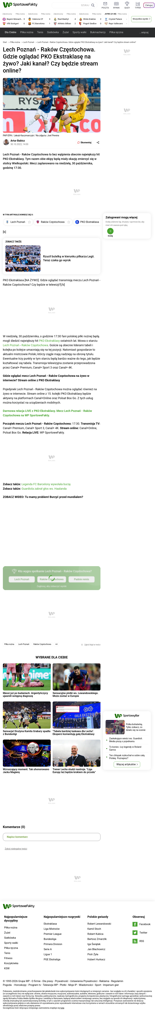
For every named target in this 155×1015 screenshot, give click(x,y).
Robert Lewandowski (99, 923)
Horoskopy (20, 984)
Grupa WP (24, 981)
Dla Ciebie (10, 32)
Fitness (8, 958)
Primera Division (53, 944)
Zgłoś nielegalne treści (16, 848)
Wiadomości (86, 984)
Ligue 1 (48, 954)
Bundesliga (50, 939)
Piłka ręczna (116, 32)
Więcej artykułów (126, 764)
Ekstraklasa (50, 923)
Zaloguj (149, 5)
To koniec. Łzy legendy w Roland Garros (125, 748)
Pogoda (7, 984)
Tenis (40, 32)
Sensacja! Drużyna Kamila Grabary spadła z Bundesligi (26, 733)
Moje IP (72, 984)
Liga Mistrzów (52, 928)
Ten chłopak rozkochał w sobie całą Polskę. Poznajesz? (126, 756)
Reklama (104, 981)
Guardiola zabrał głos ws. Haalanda (44, 488)
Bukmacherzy (98, 32)
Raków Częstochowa (35, 345)
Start (5, 42)
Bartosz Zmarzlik (97, 939)
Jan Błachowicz (96, 949)
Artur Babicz (18, 140)
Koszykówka (11, 963)
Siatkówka (53, 32)
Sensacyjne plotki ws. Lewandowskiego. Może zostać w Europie (75, 694)
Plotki (63, 984)
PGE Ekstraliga (52, 959)
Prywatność (61, 981)
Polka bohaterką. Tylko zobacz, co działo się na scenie (135, 727)
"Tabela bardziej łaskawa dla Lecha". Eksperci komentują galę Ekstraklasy (73, 733)
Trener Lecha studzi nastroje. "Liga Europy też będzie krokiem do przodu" (74, 771)
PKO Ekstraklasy (49, 340)
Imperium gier (111, 984)
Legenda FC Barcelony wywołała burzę (46, 484)
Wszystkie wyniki (140, 19)
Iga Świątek (93, 944)
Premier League (53, 933)
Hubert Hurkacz (96, 959)
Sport (98, 984)
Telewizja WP (50, 984)
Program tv (35, 984)
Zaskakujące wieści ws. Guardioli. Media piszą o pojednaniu (126, 740)
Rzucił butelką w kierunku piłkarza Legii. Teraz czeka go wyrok (68, 258)
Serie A (48, 949)
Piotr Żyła (92, 954)
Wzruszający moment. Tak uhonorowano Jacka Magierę (26, 771)
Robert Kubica (95, 933)
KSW (7, 968)
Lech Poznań (29, 42)
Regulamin (117, 981)
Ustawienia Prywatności (83, 981)
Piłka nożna (26, 32)
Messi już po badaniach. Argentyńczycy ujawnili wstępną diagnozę (25, 694)
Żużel (66, 32)
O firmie (36, 981)
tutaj (62, 1008)
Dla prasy (47, 981)
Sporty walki (79, 32)
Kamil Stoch (94, 928)
